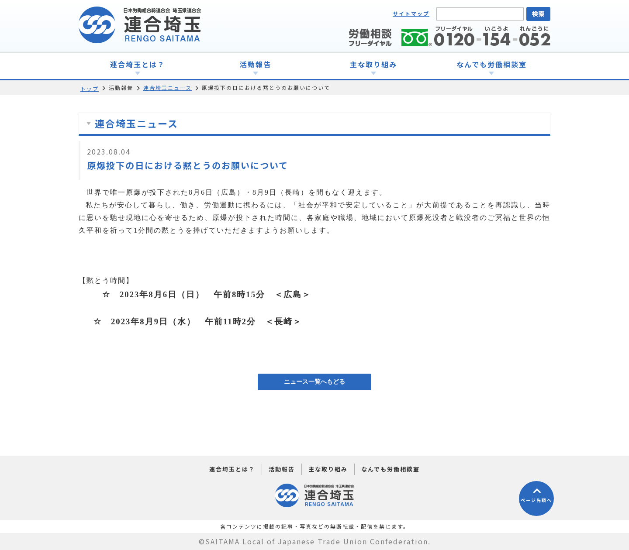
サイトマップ (411, 13)
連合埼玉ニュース (167, 87)
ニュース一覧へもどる (314, 381)
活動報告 (282, 469)
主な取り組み (328, 469)
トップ (89, 88)
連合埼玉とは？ (232, 469)
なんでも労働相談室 (390, 469)
